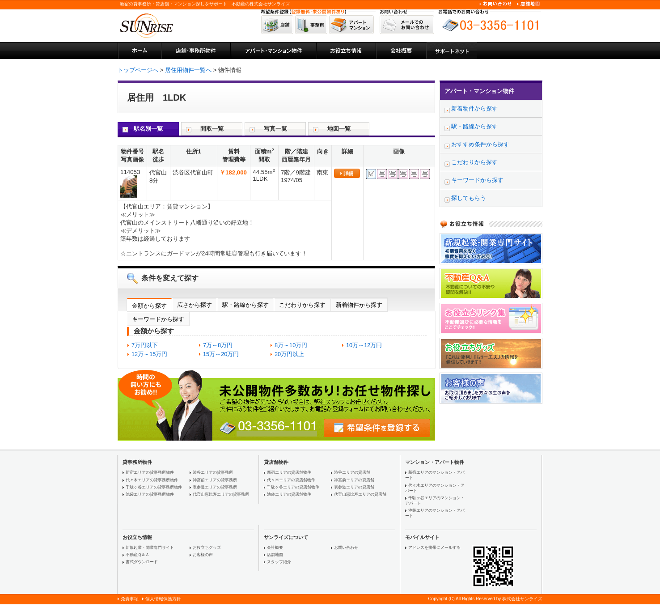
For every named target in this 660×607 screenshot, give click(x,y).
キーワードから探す (158, 319)
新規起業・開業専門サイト (150, 547)
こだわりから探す (302, 304)
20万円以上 (289, 354)
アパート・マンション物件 (479, 91)
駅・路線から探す (245, 304)
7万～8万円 (218, 345)
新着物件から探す (359, 304)
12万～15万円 (149, 354)
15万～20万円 (221, 354)
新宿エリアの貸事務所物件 (150, 472)
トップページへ (138, 70)
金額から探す (149, 305)
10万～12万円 (364, 345)
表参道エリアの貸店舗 (354, 487)
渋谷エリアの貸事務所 (213, 472)
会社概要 (275, 547)
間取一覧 (212, 128)
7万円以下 (144, 345)
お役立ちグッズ (207, 547)
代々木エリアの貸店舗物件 (291, 480)
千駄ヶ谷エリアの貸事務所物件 (154, 487)
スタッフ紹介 (279, 562)
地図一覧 (339, 128)
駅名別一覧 (148, 128)
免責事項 (130, 598)
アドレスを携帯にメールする (434, 547)
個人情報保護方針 (163, 598)
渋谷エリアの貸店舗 (352, 472)
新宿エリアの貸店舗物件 (289, 472)
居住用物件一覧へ (188, 70)
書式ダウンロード (142, 562)
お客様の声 (203, 554)
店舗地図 (275, 554)
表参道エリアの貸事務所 (215, 487)
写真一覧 (275, 128)
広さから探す (194, 304)
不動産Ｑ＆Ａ (137, 554)
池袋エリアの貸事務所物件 (150, 494)
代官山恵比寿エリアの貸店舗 (360, 494)
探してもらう (468, 198)
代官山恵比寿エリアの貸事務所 (221, 494)
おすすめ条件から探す (480, 144)
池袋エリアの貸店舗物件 (289, 494)
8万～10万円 (291, 345)
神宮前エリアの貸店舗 (354, 480)
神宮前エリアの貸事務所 (215, 480)
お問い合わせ (346, 547)
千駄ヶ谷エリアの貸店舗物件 (293, 487)
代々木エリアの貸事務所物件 (152, 480)
